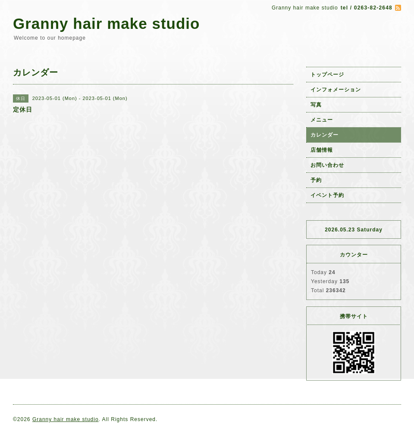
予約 (316, 180)
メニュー (321, 120)
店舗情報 (321, 150)
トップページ (327, 75)
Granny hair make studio (106, 23)
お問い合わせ (327, 165)
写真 (316, 105)
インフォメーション (335, 90)
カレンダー (324, 135)
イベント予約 (327, 195)
